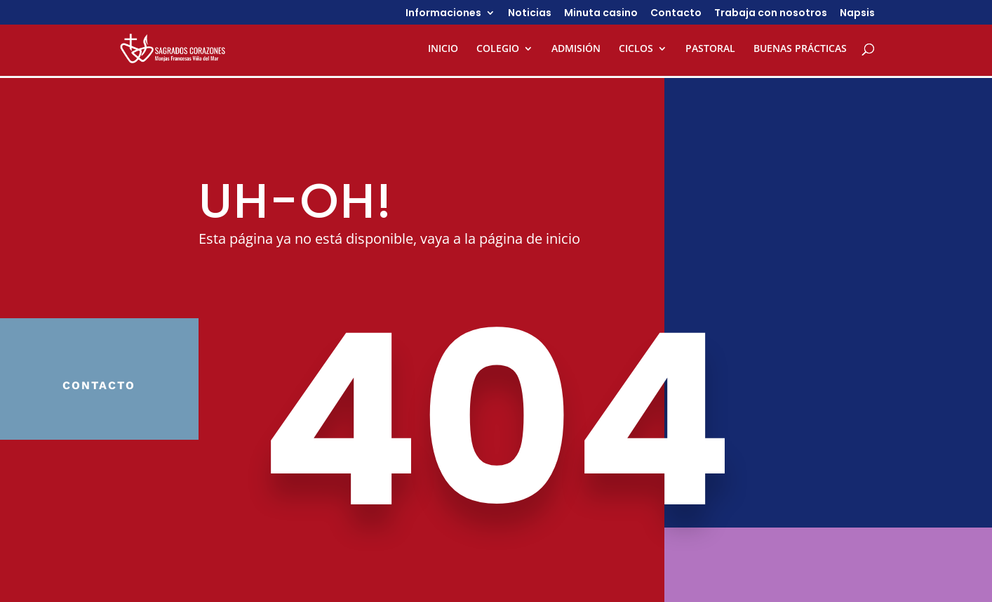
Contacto (676, 14)
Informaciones (443, 14)
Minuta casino (601, 14)
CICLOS (636, 49)
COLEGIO (497, 49)
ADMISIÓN (576, 49)
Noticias (529, 14)
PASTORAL (710, 49)
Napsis (857, 14)
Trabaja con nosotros (770, 14)
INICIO (443, 49)
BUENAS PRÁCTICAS (800, 49)
